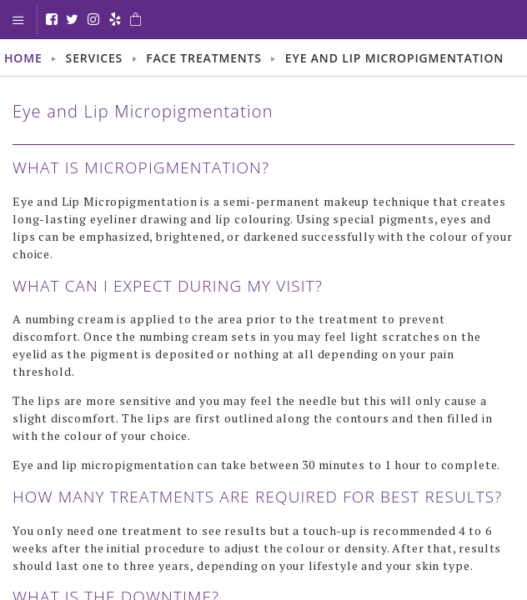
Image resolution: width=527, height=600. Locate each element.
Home (23, 58)
